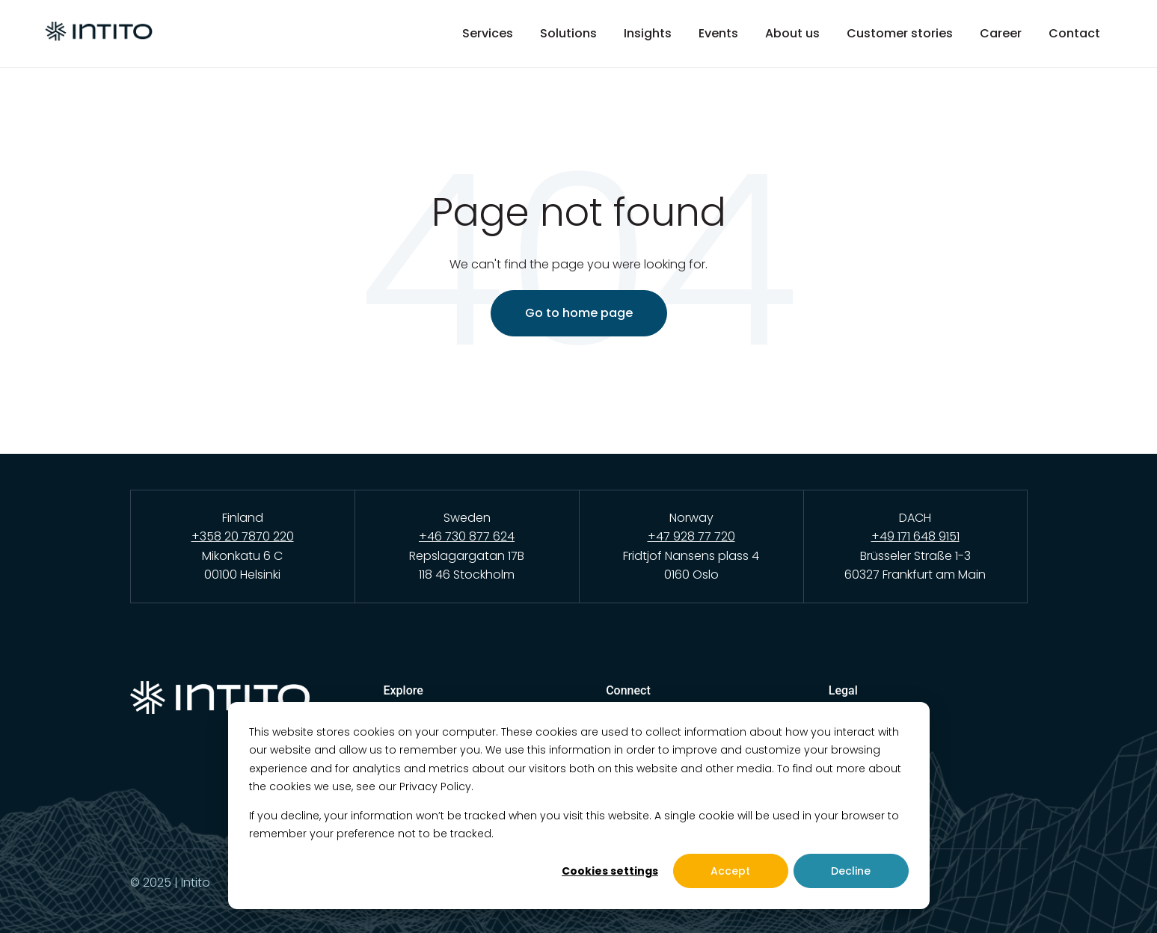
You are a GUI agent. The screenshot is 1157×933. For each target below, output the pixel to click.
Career (1001, 33)
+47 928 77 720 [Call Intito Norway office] (691, 536)
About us (792, 33)
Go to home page (579, 312)
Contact (1074, 33)
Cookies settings (610, 870)
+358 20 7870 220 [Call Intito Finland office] (242, 536)
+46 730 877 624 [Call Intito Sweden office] (467, 536)
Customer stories (900, 33)
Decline (851, 870)
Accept (730, 870)
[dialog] (579, 805)
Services (487, 33)
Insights (648, 33)
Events (718, 33)
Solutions (568, 33)
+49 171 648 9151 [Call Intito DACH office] (915, 536)
